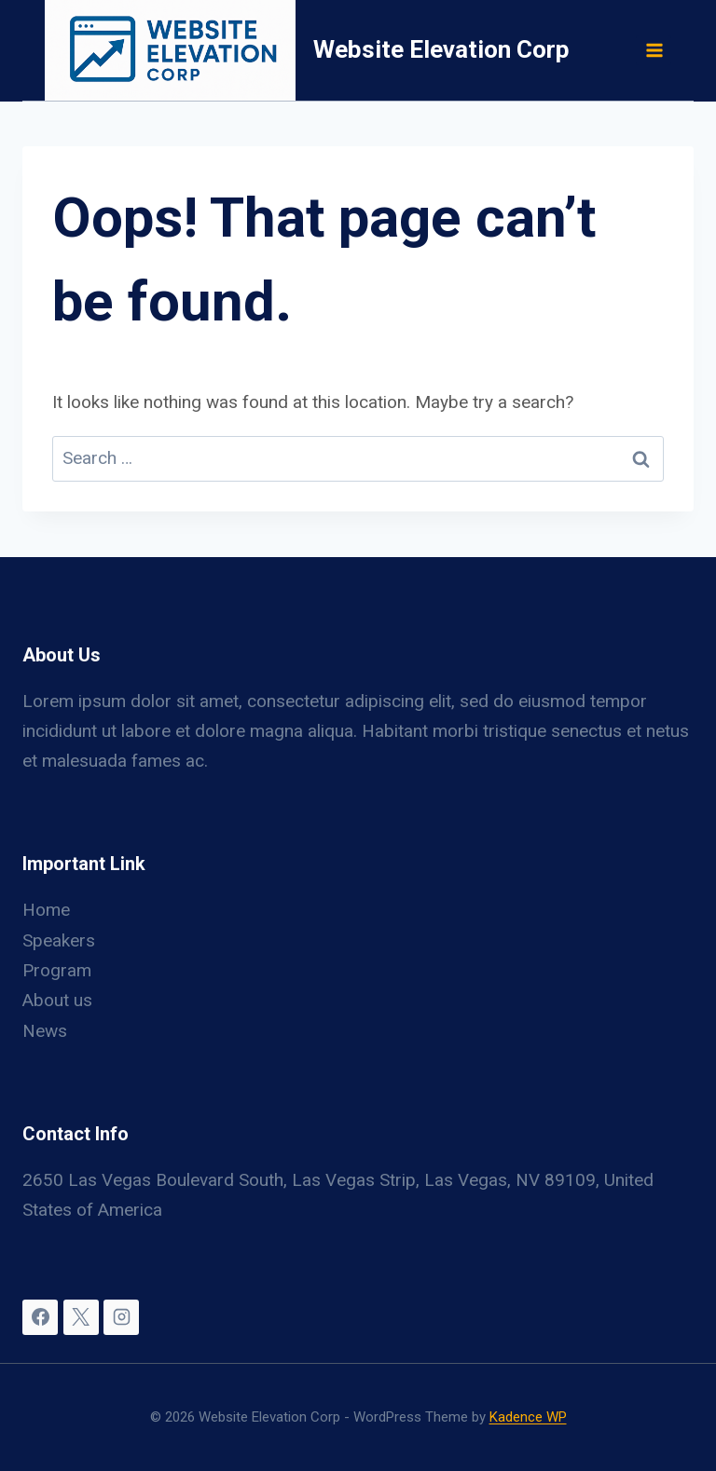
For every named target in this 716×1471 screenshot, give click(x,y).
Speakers (58, 940)
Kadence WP (528, 1417)
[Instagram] (121, 1317)
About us (57, 1000)
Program (56, 970)
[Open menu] (653, 49)
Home (46, 909)
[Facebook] (40, 1317)
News (44, 1031)
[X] (81, 1317)
